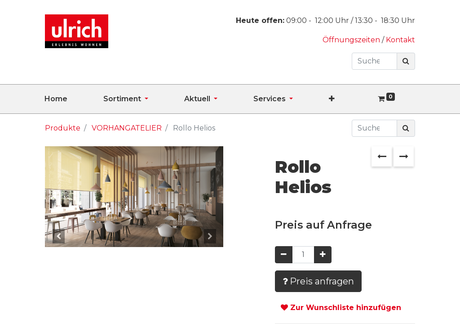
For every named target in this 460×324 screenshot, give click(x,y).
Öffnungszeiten (352, 40)
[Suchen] (406, 61)
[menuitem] (73, 99)
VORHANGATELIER (127, 128)
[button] (350, 99)
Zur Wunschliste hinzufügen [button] (341, 307)
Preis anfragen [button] (318, 281)
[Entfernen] (283, 254)
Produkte (62, 128)
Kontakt (400, 40)
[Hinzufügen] (323, 254)
